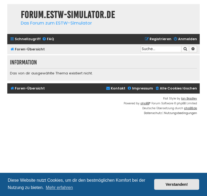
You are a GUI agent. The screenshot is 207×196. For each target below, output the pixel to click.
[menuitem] (48, 39)
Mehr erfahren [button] (59, 187)
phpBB (144, 103)
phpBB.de (190, 108)
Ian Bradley (189, 99)
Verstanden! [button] (177, 184)
